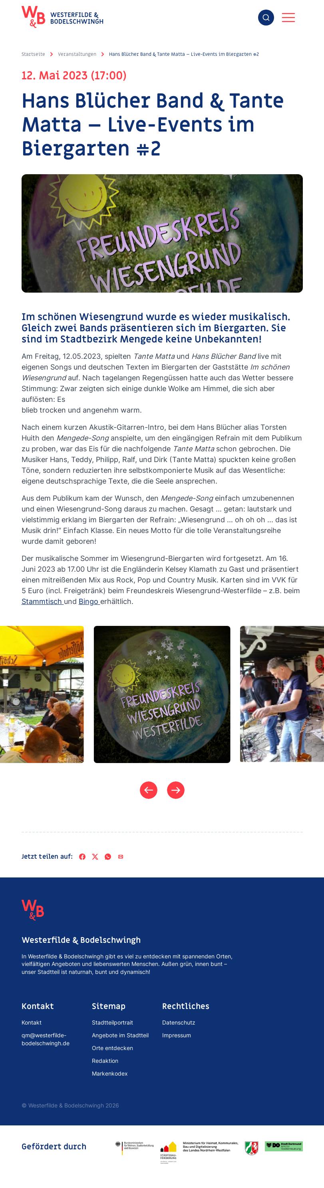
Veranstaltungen (77, 54)
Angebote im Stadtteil (120, 1035)
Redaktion (105, 1060)
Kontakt (32, 1022)
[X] (95, 857)
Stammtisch (43, 601)
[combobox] (266, 18)
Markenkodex (110, 1073)
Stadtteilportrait (112, 1022)
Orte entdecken (112, 1047)
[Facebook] (82, 857)
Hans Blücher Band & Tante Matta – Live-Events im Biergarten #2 (184, 54)
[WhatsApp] (108, 857)
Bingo (89, 601)
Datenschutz (178, 1022)
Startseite (33, 54)
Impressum (176, 1035)
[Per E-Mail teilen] (120, 857)
